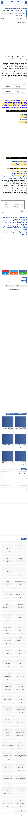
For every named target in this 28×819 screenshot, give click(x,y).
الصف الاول (24, 114)
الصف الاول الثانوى (20, 637)
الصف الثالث (23, 117)
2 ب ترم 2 (20, 551)
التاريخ (7, 604)
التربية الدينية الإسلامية (7, 607)
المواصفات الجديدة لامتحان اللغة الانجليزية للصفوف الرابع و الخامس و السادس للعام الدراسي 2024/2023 (21, 430)
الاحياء (20, 601)
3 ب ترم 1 (7, 561)
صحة (8, 716)
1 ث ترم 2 (7, 545)
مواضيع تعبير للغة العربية (20, 800)
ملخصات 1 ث (20, 790)
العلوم (20, 653)
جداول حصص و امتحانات (21, 8)
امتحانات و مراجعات (20, 693)
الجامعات (7, 617)
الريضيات (7, 630)
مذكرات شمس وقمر (7, 764)
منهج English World (7, 793)
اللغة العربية (20, 670)
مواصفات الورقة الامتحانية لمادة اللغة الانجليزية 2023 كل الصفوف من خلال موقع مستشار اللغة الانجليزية (7, 464)
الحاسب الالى (20, 624)
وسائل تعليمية (7, 806)
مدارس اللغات (20, 745)
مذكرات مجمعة (7, 767)
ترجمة (20, 699)
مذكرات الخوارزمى (20, 752)
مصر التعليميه (20, 787)
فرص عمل (8, 722)
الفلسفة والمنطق (20, 656)
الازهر (7, 601)
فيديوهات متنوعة (20, 729)
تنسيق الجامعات (20, 706)
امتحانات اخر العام (20, 683)
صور (20, 719)
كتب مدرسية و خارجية (20, 735)
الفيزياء (7, 656)
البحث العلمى (20, 604)
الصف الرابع (23, 119)
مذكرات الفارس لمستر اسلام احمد (20, 756)
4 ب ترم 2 (20, 571)
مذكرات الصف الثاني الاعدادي (19, 163)
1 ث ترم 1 (20, 545)
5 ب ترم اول (20, 574)
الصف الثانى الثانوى (20, 647)
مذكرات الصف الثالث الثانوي (19, 175)
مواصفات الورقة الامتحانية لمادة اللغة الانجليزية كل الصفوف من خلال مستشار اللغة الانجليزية (14, 233)
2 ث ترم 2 (20, 555)
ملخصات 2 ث (7, 790)
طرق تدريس (7, 719)
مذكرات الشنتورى (7, 752)
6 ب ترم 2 (7, 574)
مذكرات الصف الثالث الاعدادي (19, 165)
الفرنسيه (7, 653)
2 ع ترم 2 (20, 561)
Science (20, 584)
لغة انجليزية (20, 742)
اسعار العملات (20, 597)
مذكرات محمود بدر (20, 770)
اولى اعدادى (7, 693)
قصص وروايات (7, 729)
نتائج (7, 800)
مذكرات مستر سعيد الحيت (7, 775)
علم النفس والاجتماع (20, 722)
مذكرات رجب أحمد (7, 759)
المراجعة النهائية (7, 673)
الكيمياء (20, 663)
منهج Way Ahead (20, 797)
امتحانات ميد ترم (8, 686)
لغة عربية (7, 742)
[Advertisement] (14, 40)
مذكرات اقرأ (20, 748)
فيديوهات (7, 725)
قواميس (7, 732)
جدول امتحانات (7, 709)
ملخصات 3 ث (20, 793)
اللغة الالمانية (7, 663)
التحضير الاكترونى (20, 607)
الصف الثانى (20, 643)
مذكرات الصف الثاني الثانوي (19, 173)
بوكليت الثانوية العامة (8, 696)
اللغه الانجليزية (20, 673)
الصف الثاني (23, 116)
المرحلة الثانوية (20, 679)
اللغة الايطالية (7, 666)
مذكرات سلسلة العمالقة (20, 764)
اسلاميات (7, 597)
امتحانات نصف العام (7, 689)
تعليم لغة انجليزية (20, 702)
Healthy (7, 581)
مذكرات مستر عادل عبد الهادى (20, 779)
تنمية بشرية (7, 706)
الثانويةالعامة (20, 617)
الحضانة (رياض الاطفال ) (7, 624)
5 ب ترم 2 (7, 571)
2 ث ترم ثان (20, 558)
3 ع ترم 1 (20, 568)
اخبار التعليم (20, 591)
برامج (20, 696)
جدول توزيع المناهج (10, 8)
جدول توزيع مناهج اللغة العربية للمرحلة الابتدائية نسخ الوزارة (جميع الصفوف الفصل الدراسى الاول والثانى (15, 222)
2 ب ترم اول (7, 551)
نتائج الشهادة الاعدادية (20, 803)
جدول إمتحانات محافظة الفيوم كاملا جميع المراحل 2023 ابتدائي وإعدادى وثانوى (20, 446)
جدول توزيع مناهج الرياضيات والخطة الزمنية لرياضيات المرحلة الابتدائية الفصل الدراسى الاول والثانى (14, 228)
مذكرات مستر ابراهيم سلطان (8, 771)
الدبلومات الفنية (20, 627)
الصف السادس (23, 123)
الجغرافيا (20, 620)
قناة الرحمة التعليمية (20, 732)
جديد (7, 712)
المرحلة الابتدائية (20, 676)
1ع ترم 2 (7, 548)
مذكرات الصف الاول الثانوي (20, 171)
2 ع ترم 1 (7, 558)
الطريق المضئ (14, 2)
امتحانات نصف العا (20, 689)
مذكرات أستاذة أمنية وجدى (8, 745)
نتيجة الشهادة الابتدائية (7, 803)
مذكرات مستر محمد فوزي (7, 778)
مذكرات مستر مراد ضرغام (20, 782)
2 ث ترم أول (7, 555)
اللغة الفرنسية (7, 670)
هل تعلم (20, 806)
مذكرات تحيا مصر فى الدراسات (20, 760)
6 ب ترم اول (20, 578)
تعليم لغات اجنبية (7, 699)
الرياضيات (20, 630)
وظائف (20, 810)
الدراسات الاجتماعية (7, 627)
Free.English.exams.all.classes (20, 581)
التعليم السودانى (20, 614)
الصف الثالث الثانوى (7, 640)
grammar (7, 584)
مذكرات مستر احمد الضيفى (20, 775)
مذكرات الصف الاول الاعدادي (19, 161)
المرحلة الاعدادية (7, 676)
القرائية (20, 660)
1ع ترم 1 (20, 548)
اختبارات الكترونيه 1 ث (8, 594)
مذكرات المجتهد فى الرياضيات (7, 756)
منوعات (7, 797)
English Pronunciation (7, 578)
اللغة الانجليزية (20, 666)
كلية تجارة (7, 735)
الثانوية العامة (7, 614)
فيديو (20, 725)
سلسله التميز (20, 716)
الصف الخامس (23, 121)
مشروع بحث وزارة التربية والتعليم (7, 783)
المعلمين (7, 679)
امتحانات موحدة (20, 686)
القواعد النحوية (7, 660)
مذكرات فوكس (20, 767)
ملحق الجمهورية (7, 787)
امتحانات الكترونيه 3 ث (7, 683)
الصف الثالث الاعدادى (20, 640)
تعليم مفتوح (7, 702)
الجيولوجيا (7, 620)
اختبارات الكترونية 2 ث (20, 594)
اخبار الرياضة (7, 591)
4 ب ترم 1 (7, 568)
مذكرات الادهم (7, 748)
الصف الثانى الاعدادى (7, 643)
